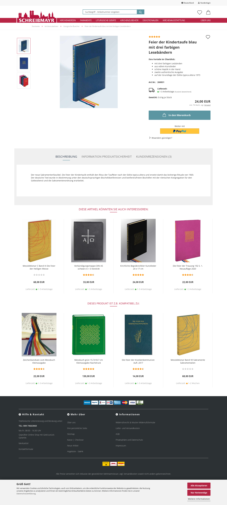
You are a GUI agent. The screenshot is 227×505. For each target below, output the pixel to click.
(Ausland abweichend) (183, 92)
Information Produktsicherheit (107, 156)
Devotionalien (150, 20)
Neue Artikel (72, 445)
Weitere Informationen (199, 498)
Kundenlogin (204, 3)
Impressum (121, 445)
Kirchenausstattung (174, 20)
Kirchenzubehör (129, 20)
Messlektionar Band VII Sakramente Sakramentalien (188, 361)
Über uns (205, 20)
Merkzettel (23, 443)
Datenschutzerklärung (26, 493)
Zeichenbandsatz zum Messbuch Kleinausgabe (39, 361)
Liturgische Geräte (106, 20)
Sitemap (71, 434)
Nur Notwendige (199, 492)
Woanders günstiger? (162, 137)
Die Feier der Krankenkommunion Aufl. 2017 (138, 361)
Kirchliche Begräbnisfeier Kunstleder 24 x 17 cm (138, 267)
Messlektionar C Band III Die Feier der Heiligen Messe (39, 267)
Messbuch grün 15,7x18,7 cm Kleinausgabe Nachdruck (88, 361)
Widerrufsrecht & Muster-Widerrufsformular (135, 422)
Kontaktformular (26, 449)
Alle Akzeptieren (199, 485)
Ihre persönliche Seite (77, 428)
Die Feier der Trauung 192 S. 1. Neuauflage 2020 (188, 267)
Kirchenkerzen (68, 20)
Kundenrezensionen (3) (154, 156)
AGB (118, 434)
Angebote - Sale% (75, 451)
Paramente (86, 20)
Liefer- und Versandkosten (128, 428)
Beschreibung (66, 156)
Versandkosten (130, 473)
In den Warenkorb (176, 115)
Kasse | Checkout (75, 439)
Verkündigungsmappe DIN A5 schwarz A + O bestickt (88, 267)
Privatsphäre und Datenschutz (129, 439)
